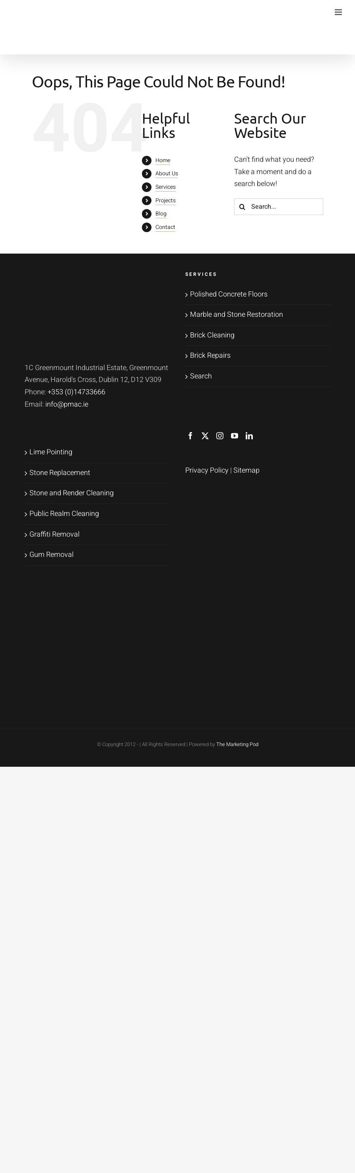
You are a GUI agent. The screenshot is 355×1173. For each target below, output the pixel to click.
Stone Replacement (59, 472)
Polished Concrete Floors (229, 294)
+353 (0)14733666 (76, 392)
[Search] (242, 206)
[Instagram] (220, 435)
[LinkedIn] (249, 435)
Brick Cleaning (212, 335)
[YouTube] (234, 435)
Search (201, 376)
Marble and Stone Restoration (236, 314)
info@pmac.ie (66, 404)
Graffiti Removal (54, 534)
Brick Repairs (210, 355)
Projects (165, 200)
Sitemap (246, 470)
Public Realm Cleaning (64, 513)
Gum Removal (51, 554)
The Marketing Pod (237, 744)
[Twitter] (205, 435)
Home (162, 160)
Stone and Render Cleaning (71, 493)
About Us (166, 173)
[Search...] (278, 206)
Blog (161, 213)
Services (165, 187)
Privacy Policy (207, 470)
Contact (165, 227)
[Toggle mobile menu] (339, 12)
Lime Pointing (50, 452)
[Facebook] (190, 435)
